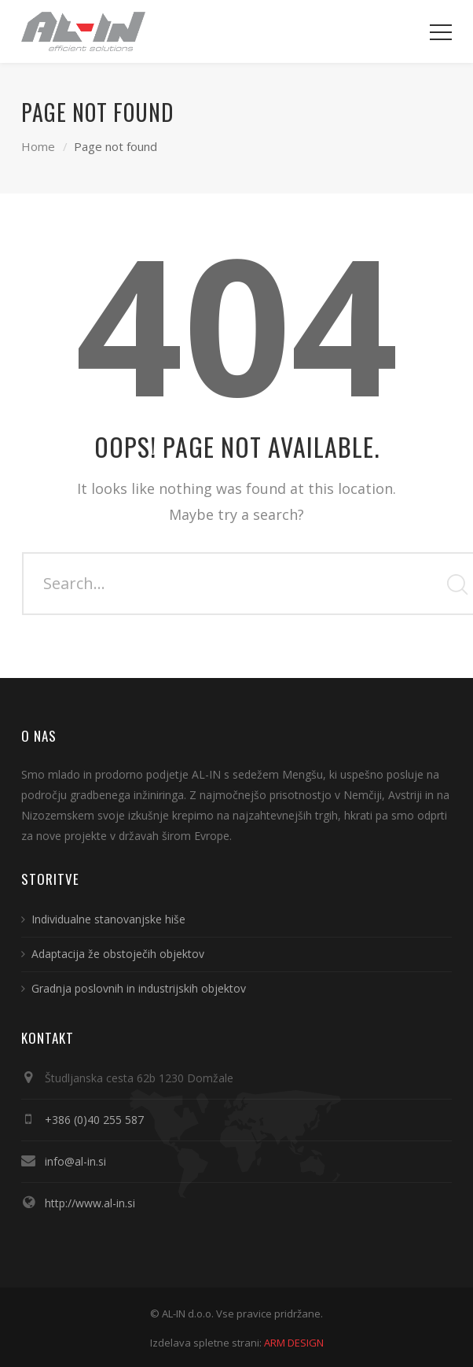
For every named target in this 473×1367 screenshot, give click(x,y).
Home (38, 146)
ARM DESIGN (294, 1343)
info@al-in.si (75, 1161)
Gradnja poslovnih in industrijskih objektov (138, 988)
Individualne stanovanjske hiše (108, 919)
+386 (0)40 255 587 (94, 1119)
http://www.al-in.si (90, 1203)
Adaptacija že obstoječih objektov (117, 953)
